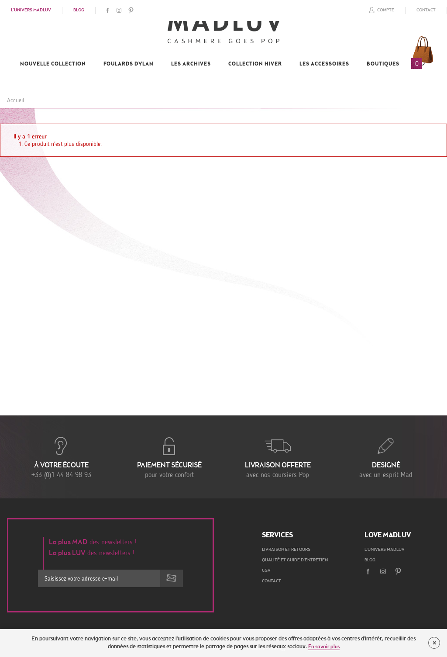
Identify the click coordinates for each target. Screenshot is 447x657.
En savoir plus (324, 647)
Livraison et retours (286, 550)
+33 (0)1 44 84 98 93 (61, 457)
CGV (266, 571)
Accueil (15, 100)
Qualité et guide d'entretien (295, 560)
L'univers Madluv (31, 10)
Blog (78, 10)
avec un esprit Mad (386, 457)
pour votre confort (169, 457)
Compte (380, 10)
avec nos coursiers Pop (278, 457)
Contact (426, 10)
